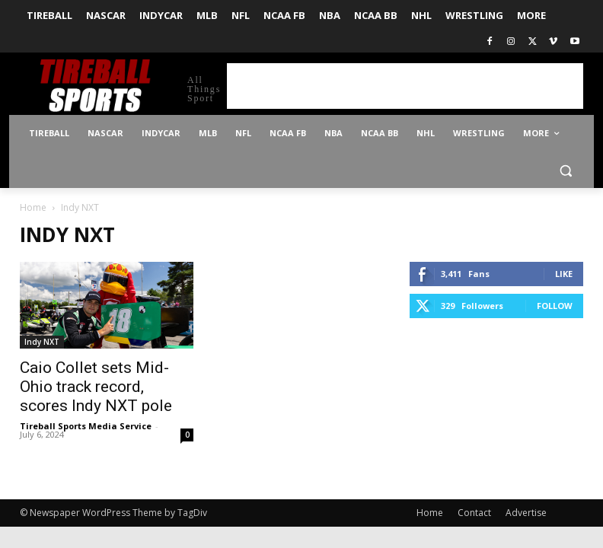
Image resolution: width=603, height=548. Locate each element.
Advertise (526, 512)
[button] (565, 170)
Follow (555, 305)
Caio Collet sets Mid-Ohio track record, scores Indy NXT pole (96, 386)
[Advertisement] (405, 86)
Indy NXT (41, 341)
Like (564, 273)
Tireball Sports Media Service (86, 426)
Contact (474, 512)
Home (33, 207)
